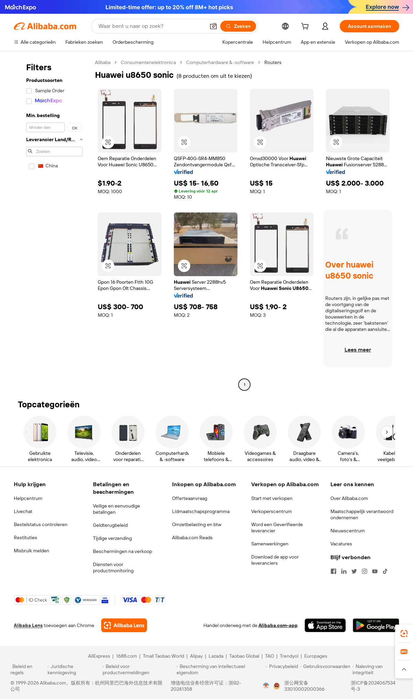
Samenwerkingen (269, 543)
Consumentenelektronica (148, 62)
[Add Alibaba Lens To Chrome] (124, 625)
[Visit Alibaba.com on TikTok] (385, 571)
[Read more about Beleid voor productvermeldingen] (138, 669)
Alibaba (102, 62)
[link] (404, 634)
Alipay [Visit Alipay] (196, 656)
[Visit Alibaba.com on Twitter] (354, 571)
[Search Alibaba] (151, 26)
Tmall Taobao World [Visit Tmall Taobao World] (163, 656)
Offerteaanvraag (189, 498)
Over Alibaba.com (349, 498)
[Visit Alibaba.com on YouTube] (375, 571)
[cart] (306, 27)
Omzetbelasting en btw (196, 524)
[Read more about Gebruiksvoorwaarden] (325, 669)
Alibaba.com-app (278, 625)
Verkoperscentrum (271, 511)
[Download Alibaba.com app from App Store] (325, 625)
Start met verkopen (272, 498)
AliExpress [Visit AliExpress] (99, 656)
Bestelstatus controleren (40, 524)
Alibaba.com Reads (192, 537)
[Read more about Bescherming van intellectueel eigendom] (220, 669)
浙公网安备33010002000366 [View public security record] (304, 686)
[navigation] (52, 224)
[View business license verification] (266, 685)
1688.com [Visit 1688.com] (126, 656)
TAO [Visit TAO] (269, 656)
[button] (213, 26)
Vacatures (341, 543)
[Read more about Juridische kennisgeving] (73, 669)
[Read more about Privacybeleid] (282, 669)
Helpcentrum (28, 498)
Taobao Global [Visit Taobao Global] (244, 656)
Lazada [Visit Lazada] (216, 656)
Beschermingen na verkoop (122, 551)
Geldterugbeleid (110, 525)
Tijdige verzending (112, 538)
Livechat (23, 511)
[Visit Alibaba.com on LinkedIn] (344, 571)
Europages (315, 656)
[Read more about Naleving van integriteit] (377, 669)
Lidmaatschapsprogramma (201, 511)
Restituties (25, 537)
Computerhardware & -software (220, 62)
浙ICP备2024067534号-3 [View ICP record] (373, 686)
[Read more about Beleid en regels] (27, 669)
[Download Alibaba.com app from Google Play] (376, 625)
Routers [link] (273, 62)
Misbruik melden (31, 550)
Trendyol (289, 656)
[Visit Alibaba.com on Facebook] (333, 571)
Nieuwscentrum (347, 530)
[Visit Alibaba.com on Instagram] (364, 571)
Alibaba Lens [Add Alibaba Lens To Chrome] (28, 625)
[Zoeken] (238, 26)
